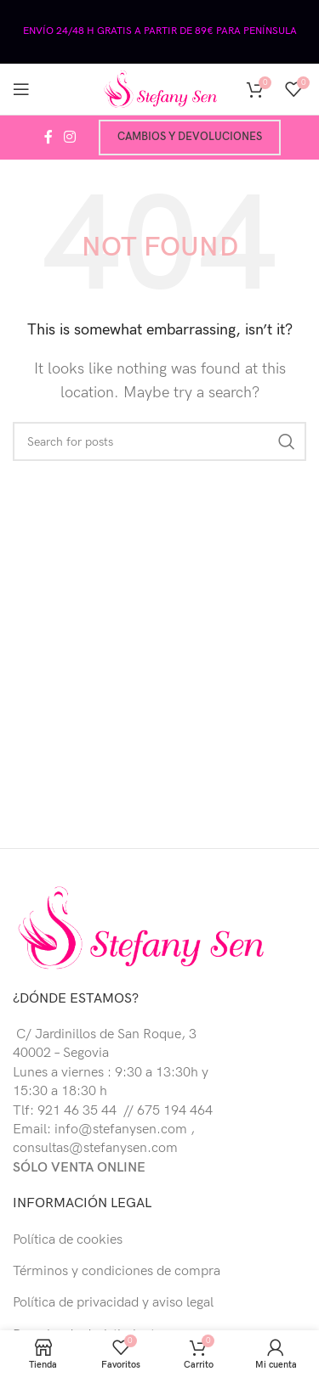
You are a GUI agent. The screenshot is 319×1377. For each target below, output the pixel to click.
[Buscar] (159, 441)
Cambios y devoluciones (189, 136)
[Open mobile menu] (21, 89)
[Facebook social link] (48, 137)
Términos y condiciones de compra (116, 1271)
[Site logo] (160, 89)
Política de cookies (67, 1240)
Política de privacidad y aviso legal (113, 1303)
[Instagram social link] (70, 137)
